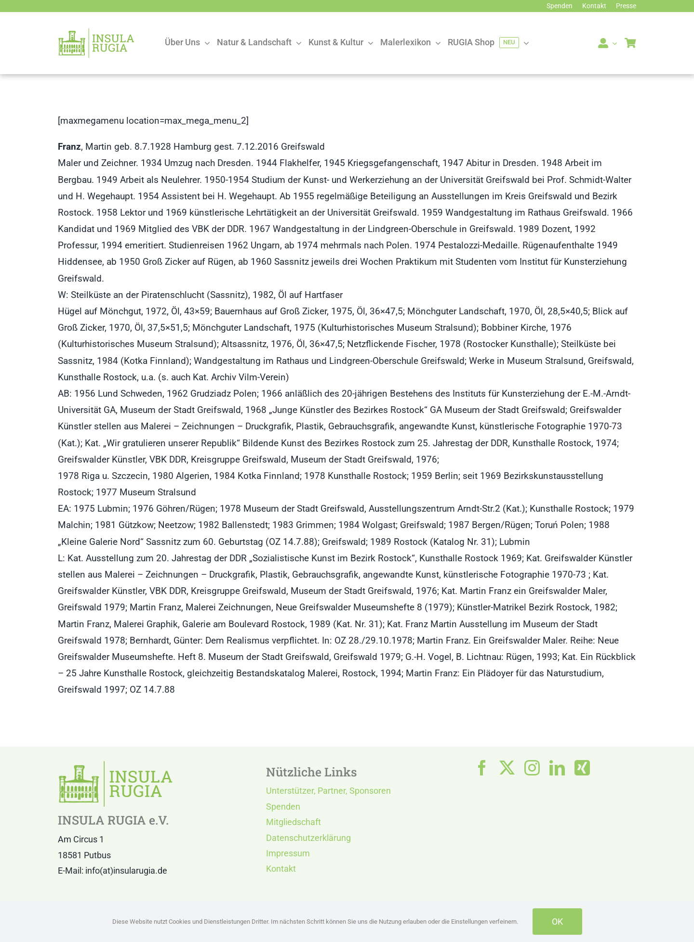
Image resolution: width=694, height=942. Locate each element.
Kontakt (281, 869)
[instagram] (532, 767)
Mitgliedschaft (293, 822)
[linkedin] (557, 767)
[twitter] (507, 767)
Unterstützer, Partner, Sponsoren (328, 791)
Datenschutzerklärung (308, 838)
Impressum (288, 853)
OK (557, 921)
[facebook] (482, 767)
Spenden (283, 806)
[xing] (582, 767)
